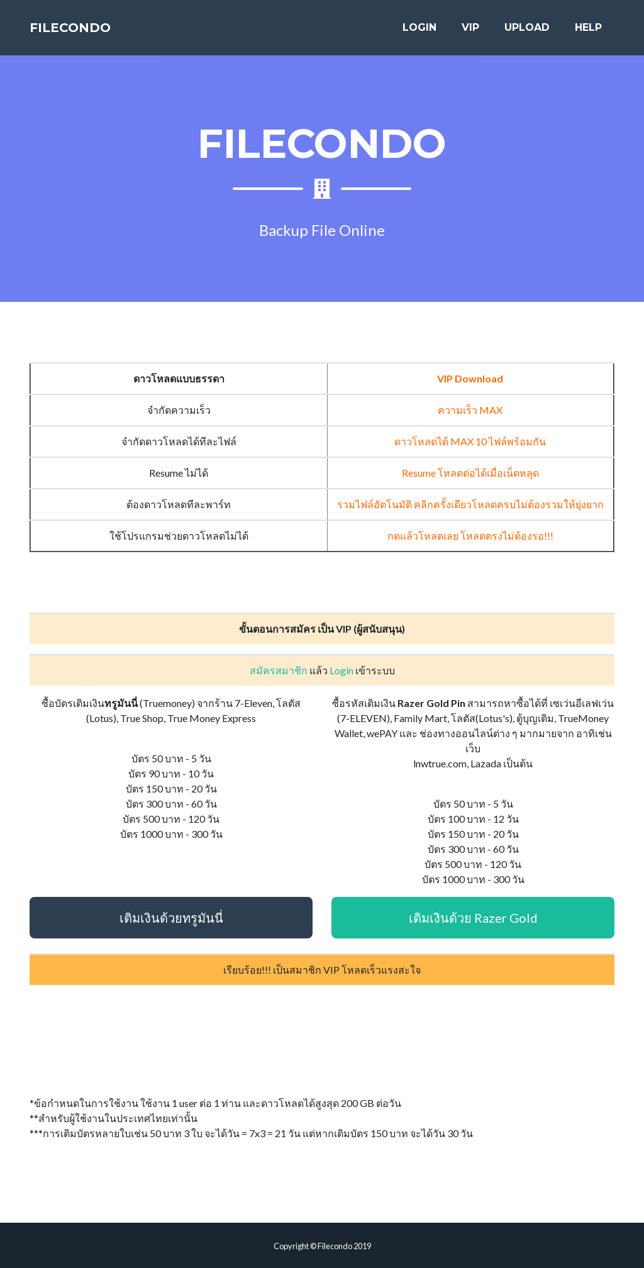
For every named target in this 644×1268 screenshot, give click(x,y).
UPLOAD (527, 32)
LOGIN (419, 32)
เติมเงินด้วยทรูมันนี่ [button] (171, 917)
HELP (588, 32)
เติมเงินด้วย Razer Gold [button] (473, 917)
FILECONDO (84, 32)
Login (341, 670)
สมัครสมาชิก (279, 670)
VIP (470, 32)
